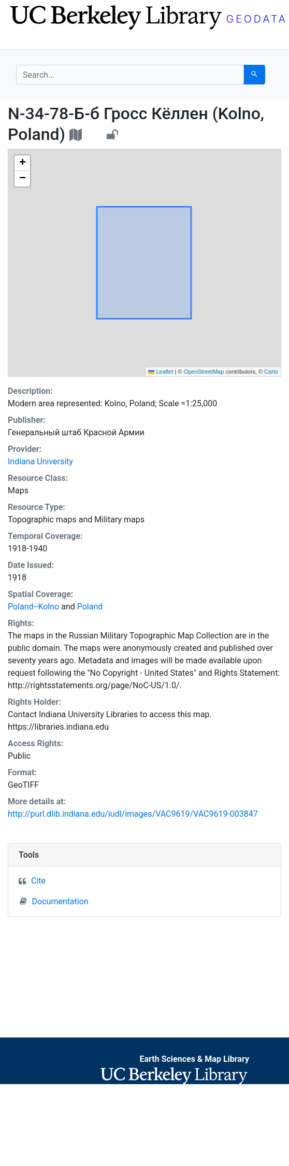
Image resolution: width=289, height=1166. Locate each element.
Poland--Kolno (33, 607)
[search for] (130, 74)
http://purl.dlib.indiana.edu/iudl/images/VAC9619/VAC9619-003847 (133, 814)
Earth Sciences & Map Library (194, 1059)
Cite (38, 881)
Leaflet (160, 371)
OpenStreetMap (204, 371)
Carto (271, 371)
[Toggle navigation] (22, 40)
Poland (90, 607)
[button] (22, 163)
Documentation (54, 901)
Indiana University (40, 461)
